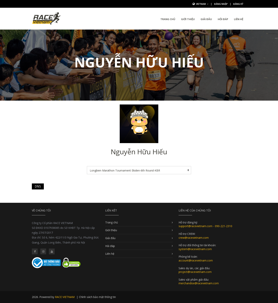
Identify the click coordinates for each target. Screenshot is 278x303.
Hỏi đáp (223, 19)
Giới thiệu (188, 19)
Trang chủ (167, 19)
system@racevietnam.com (195, 249)
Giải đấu (206, 19)
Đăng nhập (221, 4)
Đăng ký (238, 4)
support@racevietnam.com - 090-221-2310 (205, 226)
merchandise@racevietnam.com (199, 283)
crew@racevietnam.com (194, 237)
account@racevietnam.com (196, 260)
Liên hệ (238, 19)
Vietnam (202, 4)
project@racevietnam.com (195, 272)
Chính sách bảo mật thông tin (97, 297)
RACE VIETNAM (65, 297)
